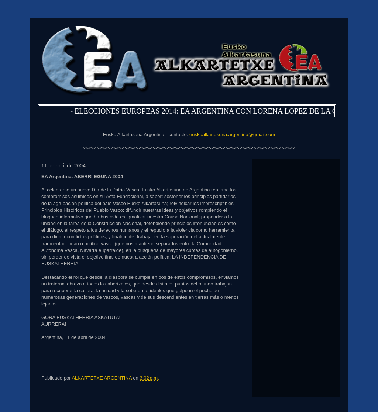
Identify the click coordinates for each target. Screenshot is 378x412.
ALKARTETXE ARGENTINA (102, 378)
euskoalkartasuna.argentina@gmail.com (232, 134)
